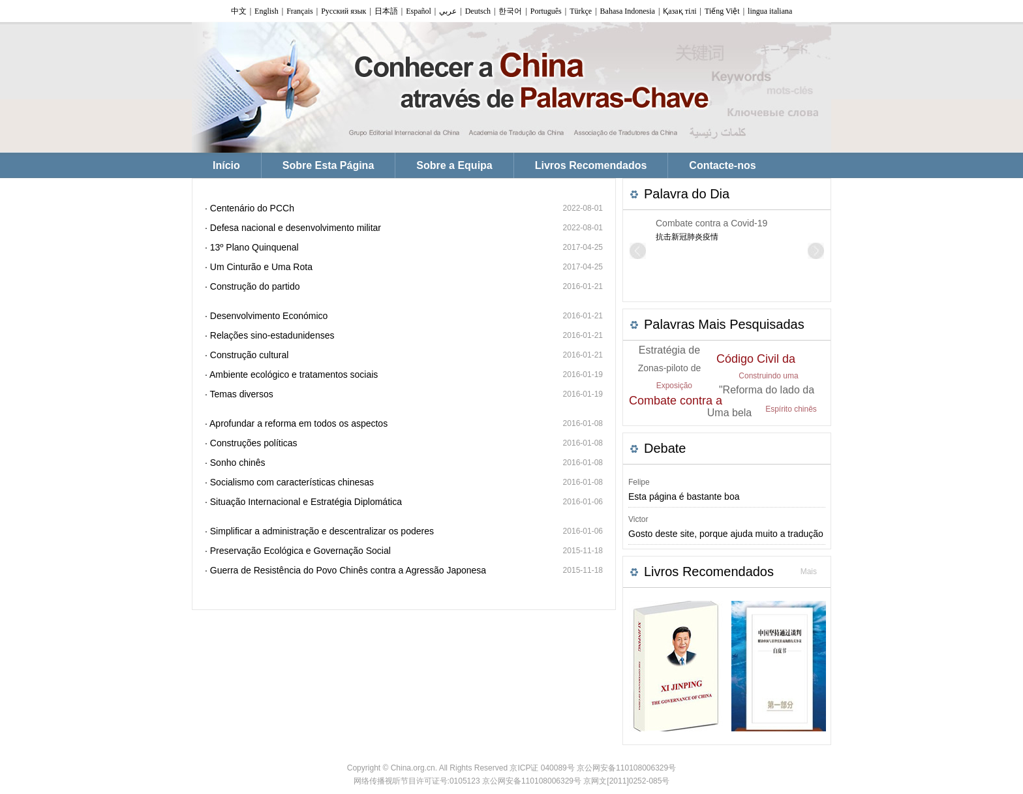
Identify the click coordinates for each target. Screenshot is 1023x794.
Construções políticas (254, 443)
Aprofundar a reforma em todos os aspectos (298, 423)
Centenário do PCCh (252, 208)
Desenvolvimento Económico (269, 316)
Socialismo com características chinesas (292, 482)
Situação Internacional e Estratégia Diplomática (306, 501)
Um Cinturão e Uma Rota (261, 267)
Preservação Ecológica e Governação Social (300, 550)
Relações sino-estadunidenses (272, 335)
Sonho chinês (238, 462)
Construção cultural (249, 355)
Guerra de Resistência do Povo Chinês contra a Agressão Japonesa (348, 570)
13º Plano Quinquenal (254, 247)
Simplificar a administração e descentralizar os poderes (322, 531)
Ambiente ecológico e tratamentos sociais (293, 374)
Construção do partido (255, 286)
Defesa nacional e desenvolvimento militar (295, 227)
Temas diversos (241, 394)
